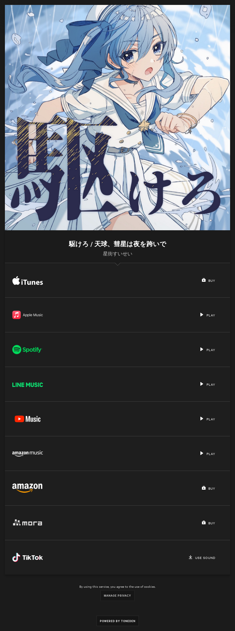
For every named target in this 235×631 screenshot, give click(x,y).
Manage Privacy (117, 595)
